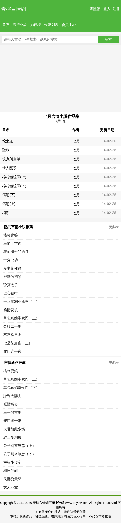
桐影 (5, 213)
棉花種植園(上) (14, 177)
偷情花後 (10, 310)
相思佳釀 (10, 470)
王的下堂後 (12, 243)
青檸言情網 (13, 9)
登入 (106, 9)
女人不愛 (10, 487)
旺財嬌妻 (10, 404)
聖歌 (5, 150)
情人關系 (9, 168)
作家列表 (51, 25)
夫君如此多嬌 (14, 429)
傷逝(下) (9, 195)
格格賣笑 (10, 235)
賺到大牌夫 (12, 396)
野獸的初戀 (12, 277)
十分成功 (10, 260)
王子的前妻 (12, 412)
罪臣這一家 (12, 351)
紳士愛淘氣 (12, 437)
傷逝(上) (9, 204)
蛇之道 (7, 141)
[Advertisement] (60, 78)
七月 (76, 141)
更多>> (114, 227)
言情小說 (20, 25)
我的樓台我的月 (16, 252)
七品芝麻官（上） (17, 343)
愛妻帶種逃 (12, 268)
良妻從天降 (12, 479)
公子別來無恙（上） (19, 446)
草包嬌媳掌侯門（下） (21, 387)
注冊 (116, 9)
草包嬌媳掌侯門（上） (21, 318)
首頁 (5, 25)
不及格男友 (12, 335)
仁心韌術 (10, 293)
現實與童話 (11, 159)
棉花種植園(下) (14, 186)
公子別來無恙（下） (19, 454)
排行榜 (35, 25)
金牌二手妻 (12, 326)
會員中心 (69, 25)
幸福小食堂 (12, 462)
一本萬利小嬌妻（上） (21, 301)
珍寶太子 (10, 285)
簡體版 (94, 9)
